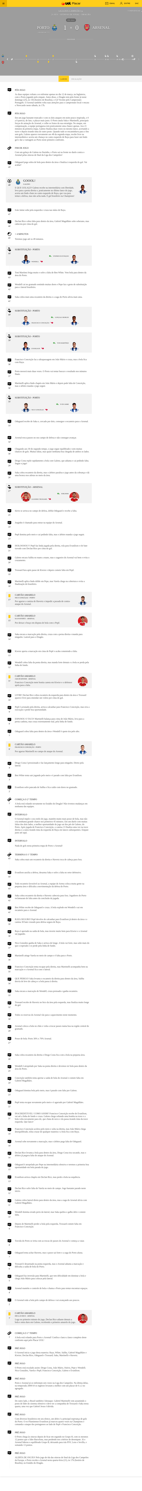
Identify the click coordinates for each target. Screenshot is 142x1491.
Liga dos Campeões (71, 11)
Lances (63, 79)
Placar (76, 3)
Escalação (77, 79)
